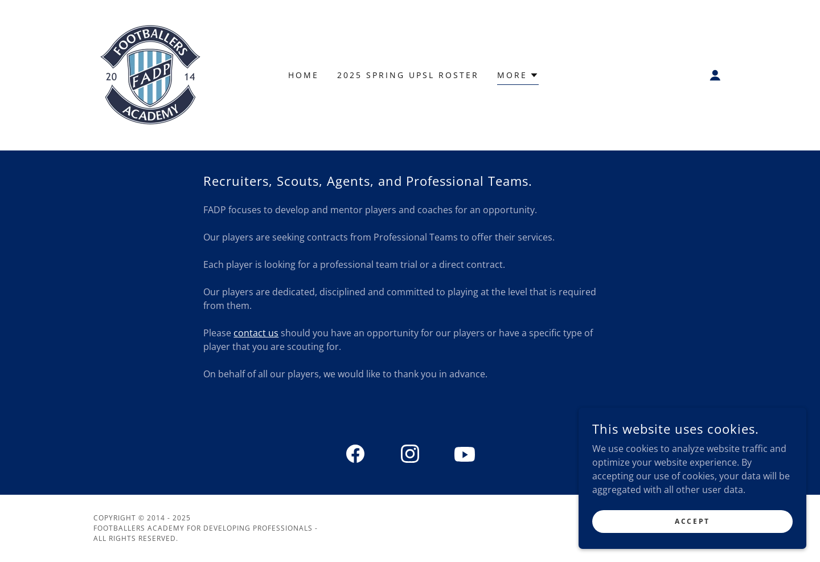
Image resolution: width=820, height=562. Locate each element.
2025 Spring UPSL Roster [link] (408, 75)
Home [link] (303, 75)
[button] (715, 75)
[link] (150, 74)
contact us (255, 333)
